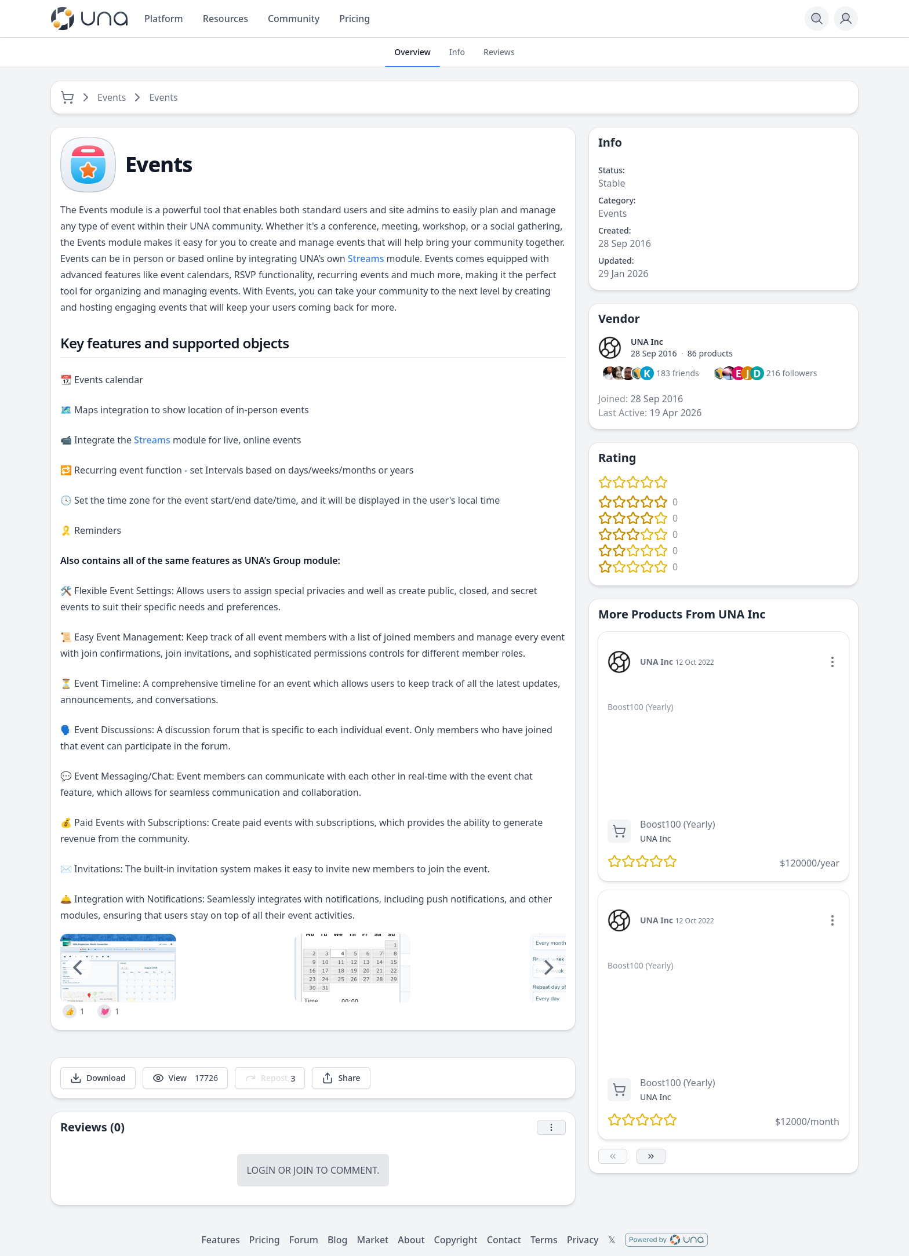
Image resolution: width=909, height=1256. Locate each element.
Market (372, 1239)
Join (303, 1170)
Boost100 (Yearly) (677, 824)
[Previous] (79, 967)
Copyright (456, 1239)
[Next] (547, 967)
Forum (303, 1239)
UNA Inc (647, 341)
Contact (504, 1239)
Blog (337, 1239)
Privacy (583, 1239)
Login (260, 1170)
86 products (710, 353)
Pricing (264, 1239)
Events (111, 97)
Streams (366, 258)
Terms (544, 1239)
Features (220, 1239)
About (411, 1239)
